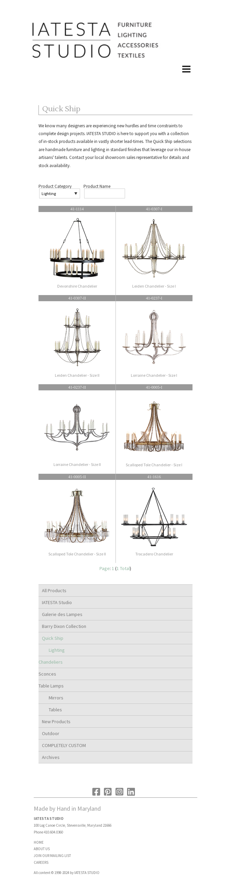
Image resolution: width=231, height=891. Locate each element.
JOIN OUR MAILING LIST (52, 855)
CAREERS (41, 862)
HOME (39, 842)
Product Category (55, 186)
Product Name (96, 186)
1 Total (123, 568)
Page (104, 568)
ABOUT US (42, 848)
